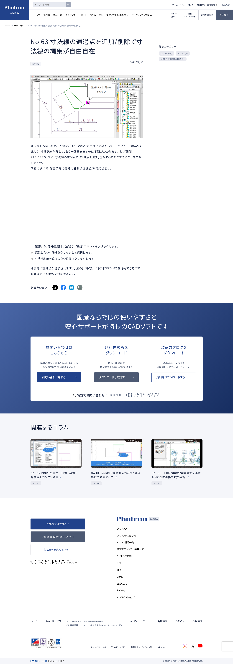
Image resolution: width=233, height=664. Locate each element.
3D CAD (183, 53)
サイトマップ (160, 647)
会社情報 (201, 4)
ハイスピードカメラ (73, 621)
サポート (82, 15)
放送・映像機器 (72, 625)
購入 (226, 14)
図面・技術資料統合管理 (172, 59)
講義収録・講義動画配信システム (97, 621)
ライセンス (70, 15)
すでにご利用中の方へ (117, 15)
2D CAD (166, 53)
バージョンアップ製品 (141, 15)
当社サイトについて (98, 647)
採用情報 (211, 4)
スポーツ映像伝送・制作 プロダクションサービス (103, 625)
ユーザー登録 (173, 15)
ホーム (175, 4)
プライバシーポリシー (118, 647)
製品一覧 (57, 15)
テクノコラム (19, 25)
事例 (101, 15)
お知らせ (226, 4)
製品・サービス (53, 621)
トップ (37, 15)
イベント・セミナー (187, 4)
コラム (93, 15)
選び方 (46, 15)
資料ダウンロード (190, 15)
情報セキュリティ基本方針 (141, 647)
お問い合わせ (207, 14)
